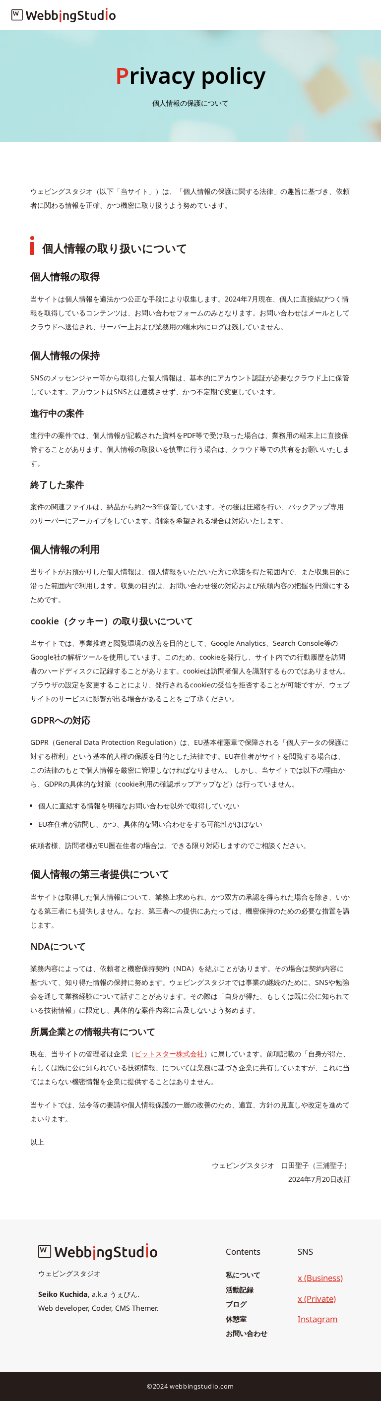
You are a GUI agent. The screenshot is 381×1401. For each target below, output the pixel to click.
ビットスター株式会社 (169, 1053)
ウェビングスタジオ (69, 1273)
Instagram (318, 1319)
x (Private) (317, 1298)
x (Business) (320, 1277)
